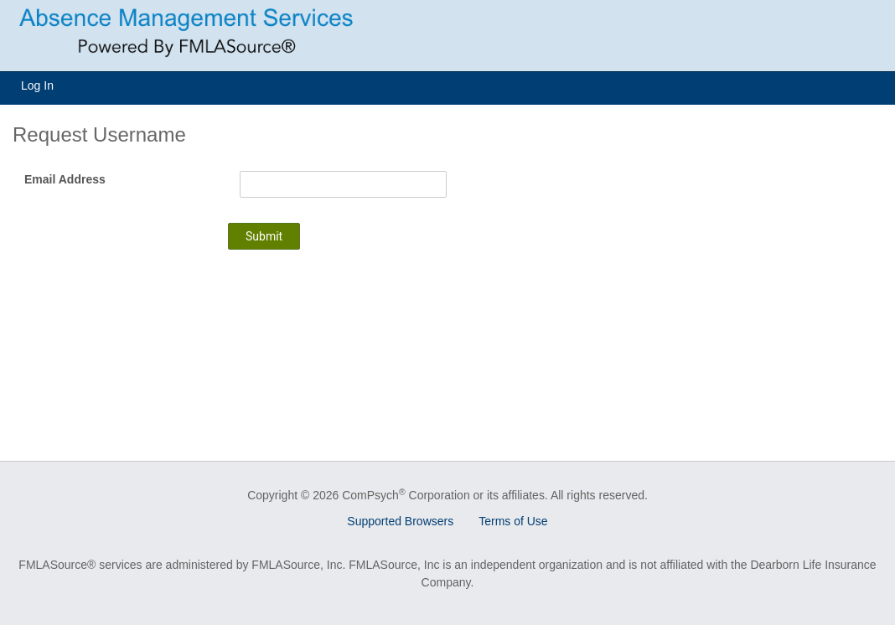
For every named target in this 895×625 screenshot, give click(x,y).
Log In (37, 85)
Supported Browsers (400, 521)
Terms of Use (513, 521)
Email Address (65, 179)
